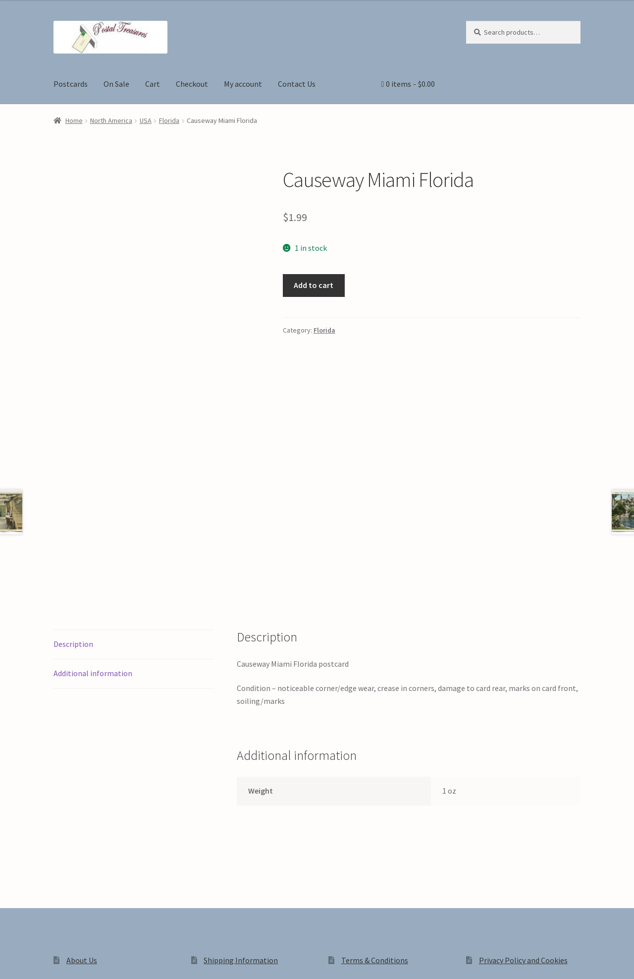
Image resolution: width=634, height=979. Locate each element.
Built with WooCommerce (193, 895)
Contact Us (297, 84)
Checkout (192, 84)
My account (243, 84)
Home (74, 120)
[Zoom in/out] (11, 961)
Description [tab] (73, 503)
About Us (81, 819)
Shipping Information (241, 819)
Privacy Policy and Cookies (523, 819)
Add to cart (313, 285)
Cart (152, 84)
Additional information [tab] (92, 532)
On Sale (116, 84)
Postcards (70, 84)
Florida (169, 120)
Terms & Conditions (374, 819)
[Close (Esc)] (83, 961)
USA (146, 120)
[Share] (59, 961)
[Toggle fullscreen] (35, 961)
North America (111, 120)
